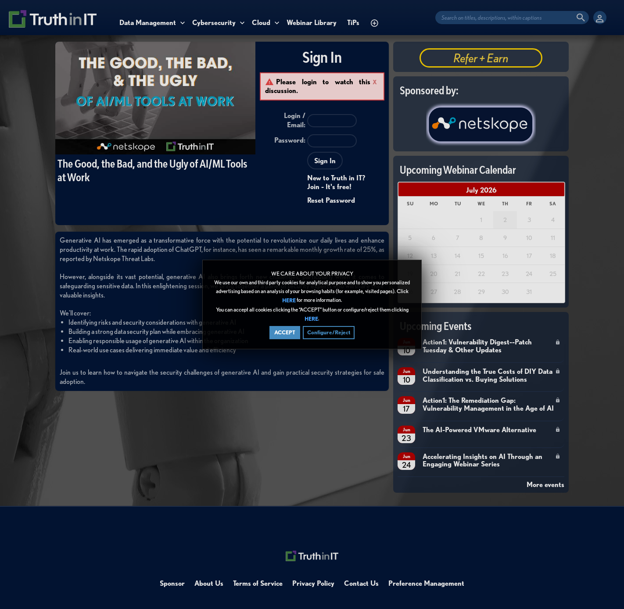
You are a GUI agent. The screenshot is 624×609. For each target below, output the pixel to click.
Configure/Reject (328, 332)
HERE (289, 300)
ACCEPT (284, 332)
